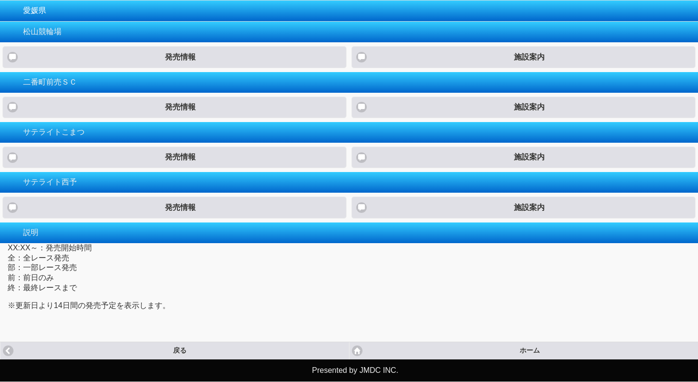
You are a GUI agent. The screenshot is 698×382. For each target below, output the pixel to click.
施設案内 (529, 57)
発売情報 (180, 57)
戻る (180, 350)
